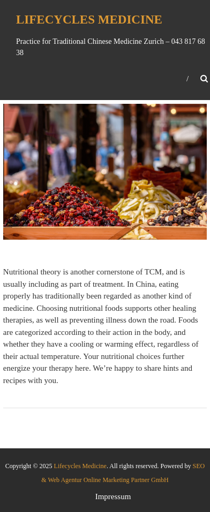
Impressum (113, 496)
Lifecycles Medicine (89, 19)
